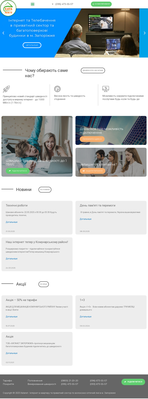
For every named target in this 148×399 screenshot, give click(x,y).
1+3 (82, 300)
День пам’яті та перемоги (97, 205)
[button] (32, 4)
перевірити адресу (92, 139)
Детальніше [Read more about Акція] (11, 354)
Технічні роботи (16, 205)
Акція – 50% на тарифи (21, 300)
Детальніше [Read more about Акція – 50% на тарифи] (11, 317)
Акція (9, 337)
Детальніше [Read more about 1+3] (85, 317)
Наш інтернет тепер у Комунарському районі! (37, 242)
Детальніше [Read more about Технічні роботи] (11, 222)
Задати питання (92, 170)
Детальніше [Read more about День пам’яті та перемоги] (85, 219)
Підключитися (18, 170)
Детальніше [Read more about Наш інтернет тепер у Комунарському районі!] (11, 259)
